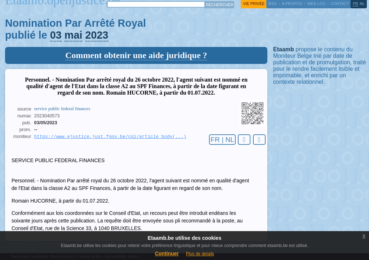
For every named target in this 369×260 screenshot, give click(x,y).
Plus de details (200, 253)
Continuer (167, 253)
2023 (96, 35)
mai (74, 35)
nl (362, 3)
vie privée (253, 3)
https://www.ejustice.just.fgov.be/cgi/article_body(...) (110, 137)
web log (316, 3)
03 (56, 35)
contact (339, 3)
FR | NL (222, 139)
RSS (272, 3)
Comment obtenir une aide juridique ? (136, 55)
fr (355, 3)
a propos (292, 3)
